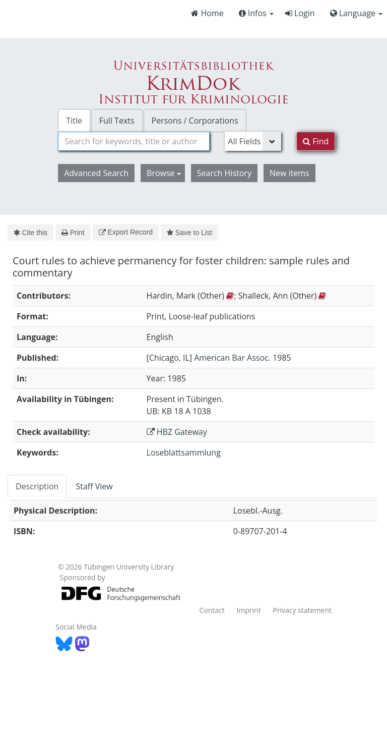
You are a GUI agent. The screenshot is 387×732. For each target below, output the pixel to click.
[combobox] (134, 141)
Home (207, 13)
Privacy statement (302, 610)
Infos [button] (256, 13)
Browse (164, 173)
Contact (211, 610)
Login (300, 13)
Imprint (248, 610)
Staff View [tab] (94, 486)
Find (316, 141)
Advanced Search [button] (96, 173)
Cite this (30, 233)
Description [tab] (37, 486)
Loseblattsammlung (184, 452)
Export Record (126, 232)
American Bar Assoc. (232, 357)
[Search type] (253, 141)
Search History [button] (224, 173)
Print (72, 233)
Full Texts (117, 120)
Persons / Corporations (195, 120)
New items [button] (289, 173)
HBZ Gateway (177, 431)
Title (74, 120)
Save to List (189, 233)
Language (356, 13)
